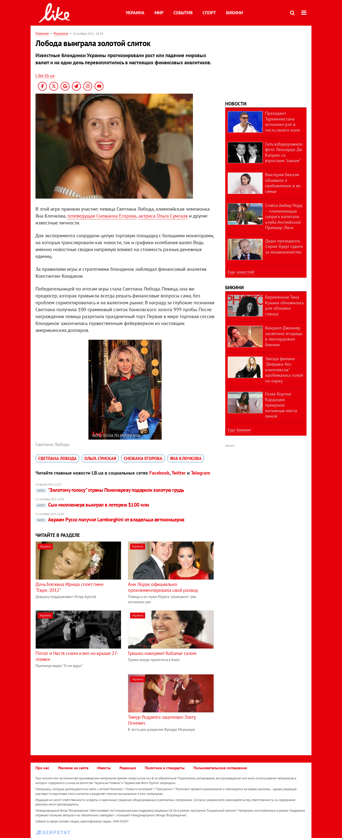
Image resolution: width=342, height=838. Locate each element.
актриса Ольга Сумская (163, 216)
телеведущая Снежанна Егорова (102, 216)
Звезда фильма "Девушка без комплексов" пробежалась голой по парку (284, 370)
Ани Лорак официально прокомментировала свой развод (163, 587)
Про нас (42, 767)
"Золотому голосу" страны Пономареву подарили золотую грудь (109, 490)
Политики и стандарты (165, 767)
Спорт (209, 13)
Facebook (159, 473)
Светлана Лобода (57, 458)
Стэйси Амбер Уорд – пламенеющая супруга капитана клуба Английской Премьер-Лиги (283, 216)
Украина (135, 13)
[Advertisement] (76, 708)
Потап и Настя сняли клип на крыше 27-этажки (76, 656)
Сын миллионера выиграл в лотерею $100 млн (92, 504)
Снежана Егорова (143, 458)
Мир (158, 13)
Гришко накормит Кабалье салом (162, 653)
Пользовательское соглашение (220, 767)
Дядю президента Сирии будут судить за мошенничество (284, 246)
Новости (235, 104)
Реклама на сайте (73, 767)
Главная (42, 33)
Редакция (128, 767)
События (182, 13)
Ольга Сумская (100, 458)
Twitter (178, 473)
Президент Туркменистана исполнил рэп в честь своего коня (282, 121)
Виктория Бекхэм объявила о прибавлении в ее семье (282, 183)
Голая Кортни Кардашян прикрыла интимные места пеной (281, 405)
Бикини (234, 13)
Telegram (200, 473)
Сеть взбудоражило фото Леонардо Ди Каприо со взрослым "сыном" (284, 152)
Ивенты (104, 767)
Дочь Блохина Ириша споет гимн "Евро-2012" (69, 587)
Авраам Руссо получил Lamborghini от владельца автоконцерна (109, 519)
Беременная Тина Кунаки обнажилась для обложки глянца (284, 305)
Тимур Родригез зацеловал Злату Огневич (161, 720)
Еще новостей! (241, 272)
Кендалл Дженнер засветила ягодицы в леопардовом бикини (283, 336)
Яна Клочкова (186, 458)
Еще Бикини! (239, 430)
